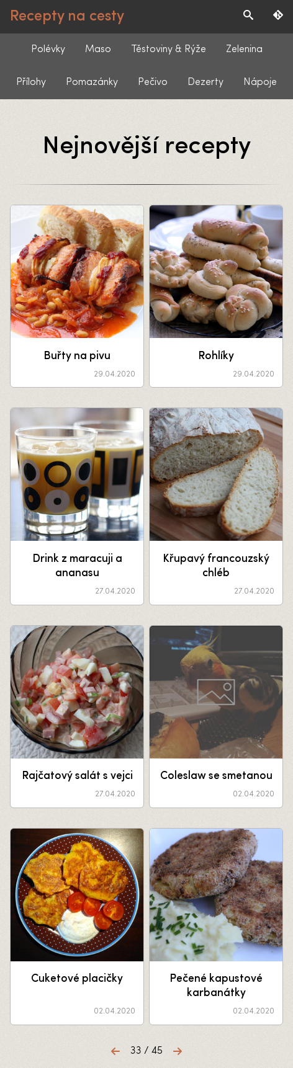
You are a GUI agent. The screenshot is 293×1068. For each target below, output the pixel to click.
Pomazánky (92, 82)
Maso (98, 50)
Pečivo (153, 82)
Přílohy (31, 82)
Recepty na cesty (67, 16)
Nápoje (260, 82)
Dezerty (205, 82)
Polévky (48, 50)
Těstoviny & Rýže (168, 50)
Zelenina (244, 50)
